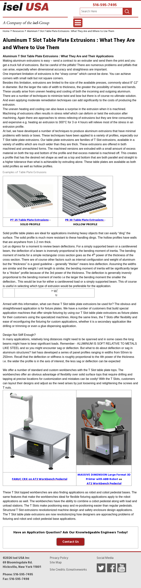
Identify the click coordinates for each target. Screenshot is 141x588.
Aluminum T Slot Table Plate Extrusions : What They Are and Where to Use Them (70, 31)
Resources (18, 31)
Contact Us (70, 541)
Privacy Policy (59, 557)
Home (6, 31)
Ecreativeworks (76, 569)
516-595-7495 (105, 4)
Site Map (56, 562)
